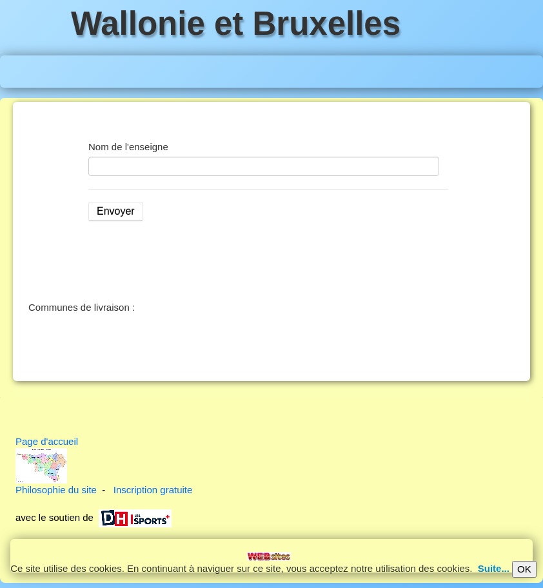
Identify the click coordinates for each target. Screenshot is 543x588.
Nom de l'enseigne (128, 146)
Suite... (493, 568)
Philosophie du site (56, 489)
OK (524, 569)
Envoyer (116, 211)
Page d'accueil (46, 441)
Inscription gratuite (153, 489)
